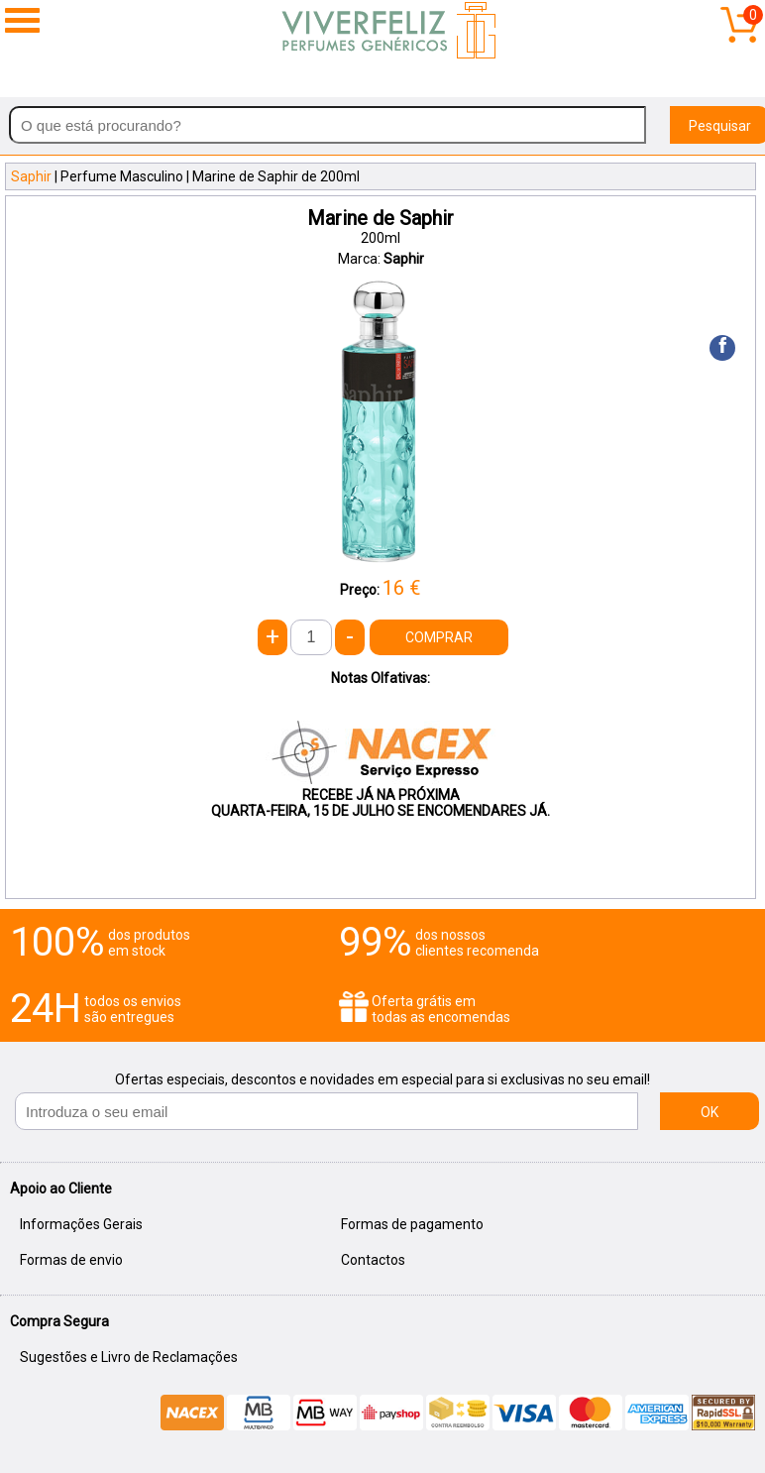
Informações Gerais (81, 1224)
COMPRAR (439, 637)
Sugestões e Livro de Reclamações (129, 1357)
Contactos (373, 1260)
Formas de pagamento (412, 1224)
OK (709, 1112)
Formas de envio (71, 1260)
